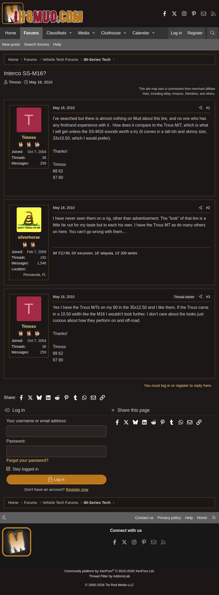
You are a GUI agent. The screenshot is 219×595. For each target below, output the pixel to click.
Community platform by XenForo (109, 571)
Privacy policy (169, 517)
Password (15, 441)
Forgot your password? (27, 460)
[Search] (212, 33)
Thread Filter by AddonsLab (109, 576)
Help (57, 44)
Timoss (15, 82)
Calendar (141, 33)
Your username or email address (36, 421)
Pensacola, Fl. (34, 275)
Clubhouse (111, 33)
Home (10, 33)
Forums (31, 33)
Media (83, 33)
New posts (11, 44)
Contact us (144, 517)
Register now (77, 489)
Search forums (36, 44)
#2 (208, 208)
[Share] (200, 107)
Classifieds (56, 33)
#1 (208, 108)
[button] (70, 33)
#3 (208, 297)
